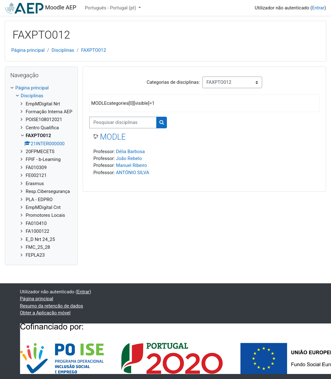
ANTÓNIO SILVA (132, 172)
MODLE (113, 136)
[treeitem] (41, 171)
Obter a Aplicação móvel (45, 313)
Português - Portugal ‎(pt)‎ (111, 8)
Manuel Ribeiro (131, 165)
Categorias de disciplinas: (173, 82)
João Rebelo (129, 158)
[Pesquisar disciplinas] (123, 122)
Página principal (27, 50)
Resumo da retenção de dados (51, 306)
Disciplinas (63, 50)
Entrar (318, 8)
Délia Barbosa (130, 151)
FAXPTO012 (93, 50)
